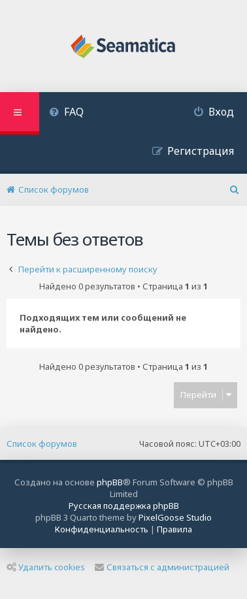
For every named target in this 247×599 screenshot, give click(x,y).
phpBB (110, 482)
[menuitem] (66, 113)
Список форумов (42, 443)
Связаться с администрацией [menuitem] (162, 567)
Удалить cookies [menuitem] (46, 567)
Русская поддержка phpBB (124, 505)
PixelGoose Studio (175, 517)
